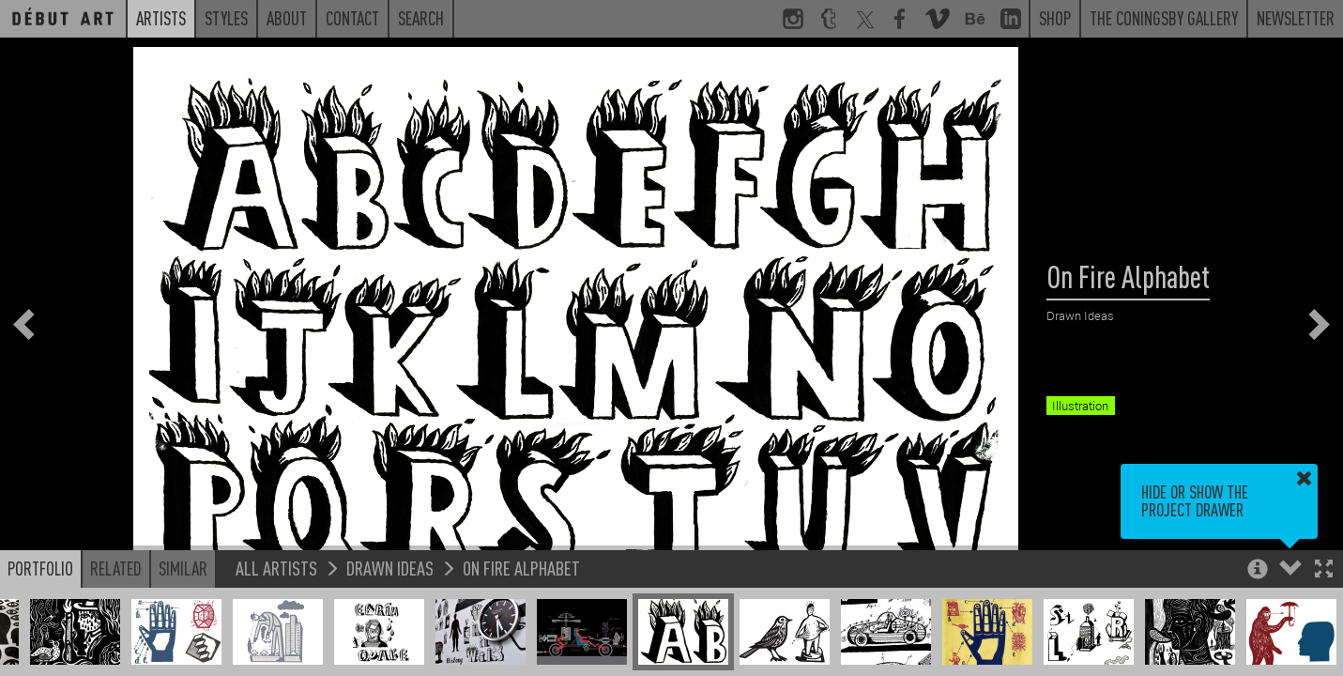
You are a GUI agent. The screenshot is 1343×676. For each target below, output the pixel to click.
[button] (1324, 570)
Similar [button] (183, 568)
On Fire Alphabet (521, 567)
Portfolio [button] (40, 568)
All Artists (276, 567)
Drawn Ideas (390, 567)
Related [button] (116, 568)
